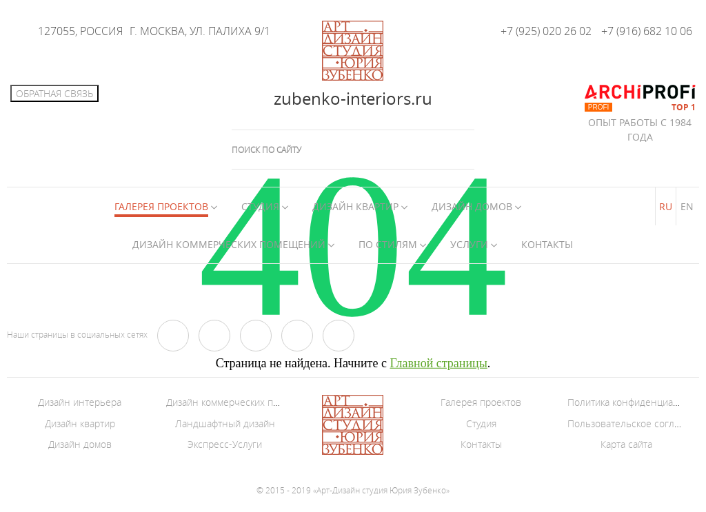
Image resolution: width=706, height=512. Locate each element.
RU (665, 206)
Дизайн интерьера (79, 402)
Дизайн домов (472, 206)
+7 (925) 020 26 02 (546, 31)
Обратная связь (54, 93)
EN (687, 206)
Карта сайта (626, 444)
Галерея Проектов (161, 206)
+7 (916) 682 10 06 (646, 31)
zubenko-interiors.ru (353, 99)
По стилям (388, 244)
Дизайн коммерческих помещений (228, 244)
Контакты (547, 244)
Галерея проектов (481, 402)
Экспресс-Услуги (225, 444)
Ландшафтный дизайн (225, 423)
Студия (260, 206)
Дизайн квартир (355, 206)
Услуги (469, 244)
